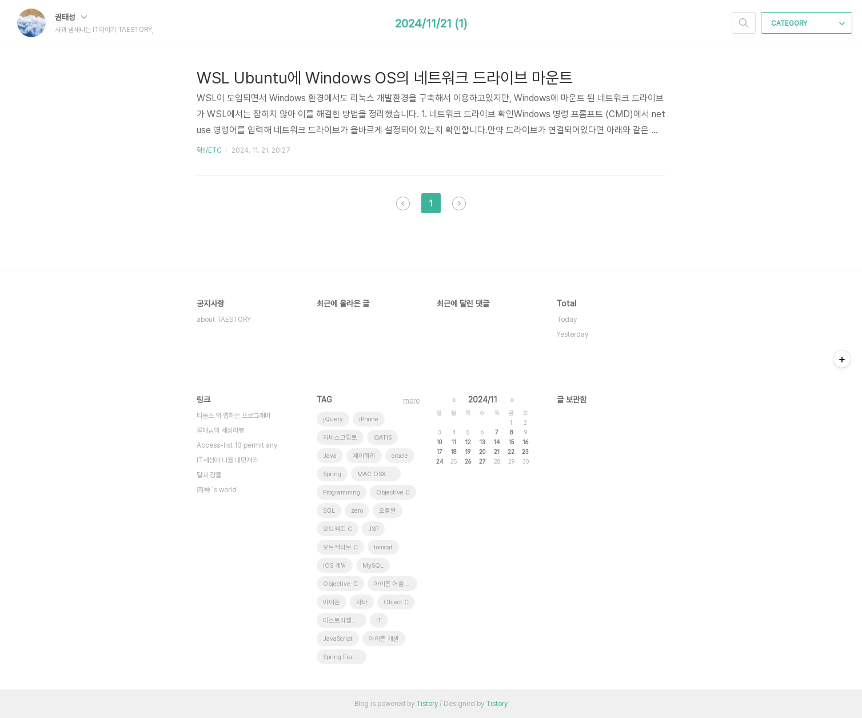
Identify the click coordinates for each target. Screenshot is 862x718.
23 (525, 451)
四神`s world (217, 490)
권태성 (71, 17)
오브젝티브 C (340, 547)
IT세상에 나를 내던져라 (227, 460)
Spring (332, 474)
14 (497, 441)
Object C (396, 602)
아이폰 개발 (384, 639)
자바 (362, 602)
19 (467, 451)
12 (468, 441)
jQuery (333, 419)
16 (525, 441)
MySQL (373, 565)
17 (439, 451)
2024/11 (482, 399)
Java (330, 456)
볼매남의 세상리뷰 (220, 430)
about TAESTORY (224, 320)
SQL (329, 510)
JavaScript (338, 639)
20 (482, 451)
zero (357, 510)
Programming (341, 492)
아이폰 (331, 602)
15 (511, 441)
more (411, 401)
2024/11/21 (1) (431, 23)
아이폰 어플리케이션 (395, 584)
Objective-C (340, 584)
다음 (459, 203)
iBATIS (382, 437)
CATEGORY (808, 23)
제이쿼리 (364, 456)
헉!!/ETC (209, 150)
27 (482, 461)
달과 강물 (209, 475)
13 (482, 441)
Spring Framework (344, 657)
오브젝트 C (337, 529)
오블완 (387, 510)
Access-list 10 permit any (237, 445)
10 (439, 441)
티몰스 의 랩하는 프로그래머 (233, 416)
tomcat (383, 547)
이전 (403, 203)
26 (468, 461)
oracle (400, 456)
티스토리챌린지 (343, 620)
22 (511, 451)
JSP (373, 529)
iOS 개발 (334, 565)
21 (497, 451)
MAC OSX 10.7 (378, 474)
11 (454, 441)
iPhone (368, 419)
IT (379, 620)
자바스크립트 (340, 437)
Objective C (393, 492)
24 (439, 461)
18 (453, 451)
